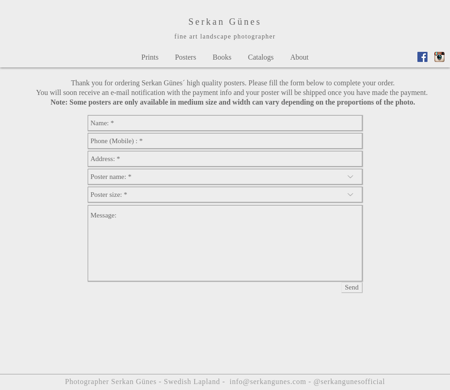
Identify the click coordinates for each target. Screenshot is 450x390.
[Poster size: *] (225, 194)
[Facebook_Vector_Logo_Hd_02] (422, 57)
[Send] (352, 287)
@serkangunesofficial (349, 381)
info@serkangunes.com (268, 381)
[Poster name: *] (225, 176)
